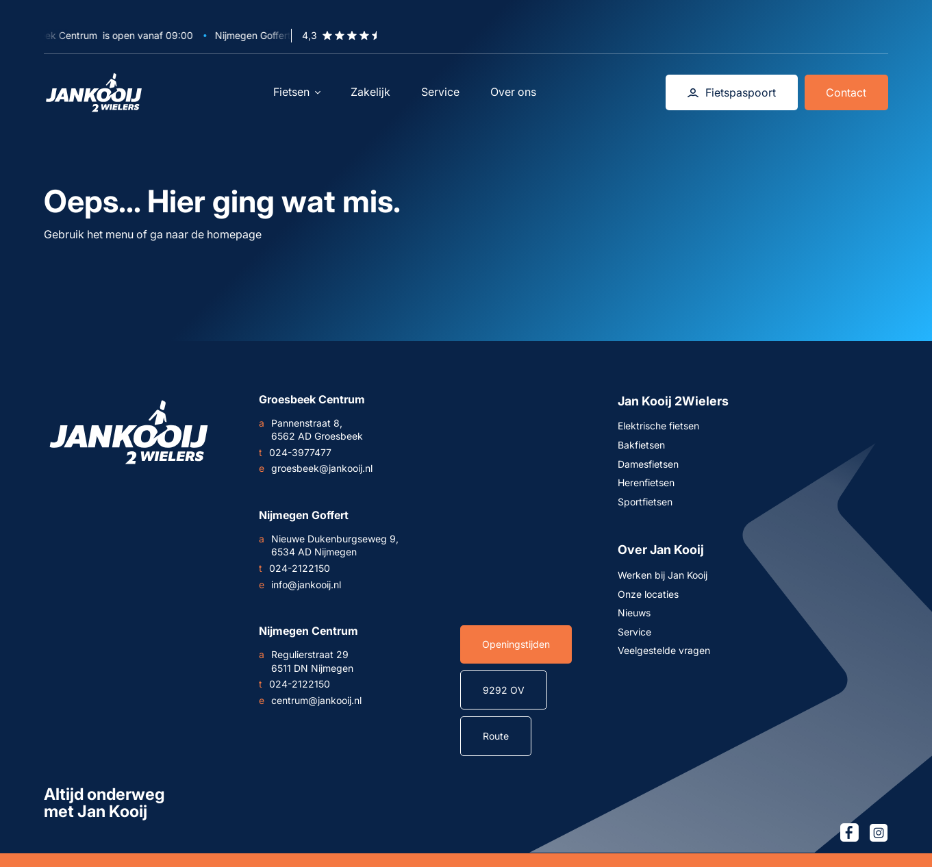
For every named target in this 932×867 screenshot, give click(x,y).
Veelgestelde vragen (664, 650)
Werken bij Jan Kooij (662, 575)
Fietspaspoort (732, 92)
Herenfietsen (646, 482)
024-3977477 (295, 453)
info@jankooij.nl (300, 585)
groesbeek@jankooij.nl (316, 468)
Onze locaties (648, 594)
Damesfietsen (648, 464)
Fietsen (296, 92)
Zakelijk (370, 92)
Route (496, 736)
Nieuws (634, 612)
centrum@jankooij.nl (310, 700)
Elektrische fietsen (658, 425)
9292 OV (504, 690)
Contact (846, 92)
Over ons (513, 92)
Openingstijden (516, 644)
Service (440, 92)
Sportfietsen (645, 501)
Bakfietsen (641, 445)
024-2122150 (294, 568)
